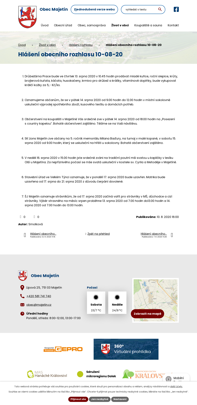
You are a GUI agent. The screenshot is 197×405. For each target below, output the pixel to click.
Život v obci (120, 25)
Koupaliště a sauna (148, 25)
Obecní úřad (63, 25)
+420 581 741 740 (38, 296)
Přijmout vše (78, 399)
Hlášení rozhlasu (80, 45)
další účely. (176, 386)
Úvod (44, 25)
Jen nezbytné (99, 399)
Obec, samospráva (92, 25)
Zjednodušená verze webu (94, 9)
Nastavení (119, 399)
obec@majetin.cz (38, 305)
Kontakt (173, 25)
